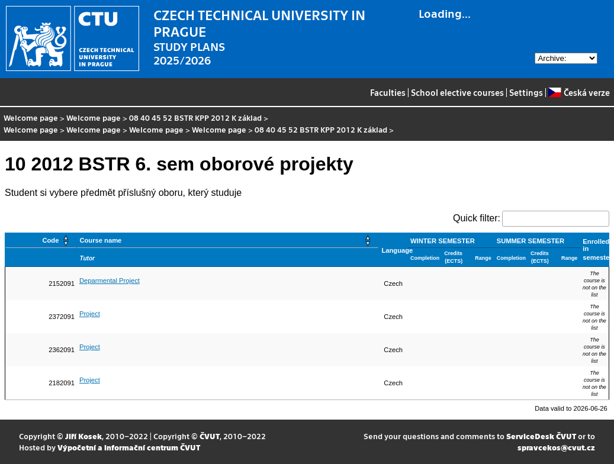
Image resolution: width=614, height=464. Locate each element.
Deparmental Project (109, 280)
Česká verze (578, 92)
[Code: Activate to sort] (41, 240)
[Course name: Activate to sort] (228, 240)
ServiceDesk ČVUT (541, 435)
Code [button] (50, 240)
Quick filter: (476, 218)
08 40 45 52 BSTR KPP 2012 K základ (195, 117)
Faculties (388, 92)
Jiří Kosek (83, 435)
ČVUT (210, 435)
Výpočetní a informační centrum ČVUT (128, 447)
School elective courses (457, 92)
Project (89, 313)
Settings (526, 92)
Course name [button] (100, 240)
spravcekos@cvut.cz (556, 447)
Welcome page (31, 117)
